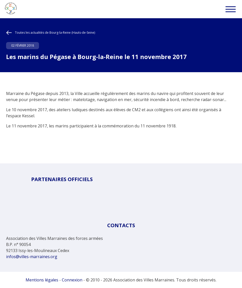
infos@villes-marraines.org (31, 256)
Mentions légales (42, 280)
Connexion (72, 280)
